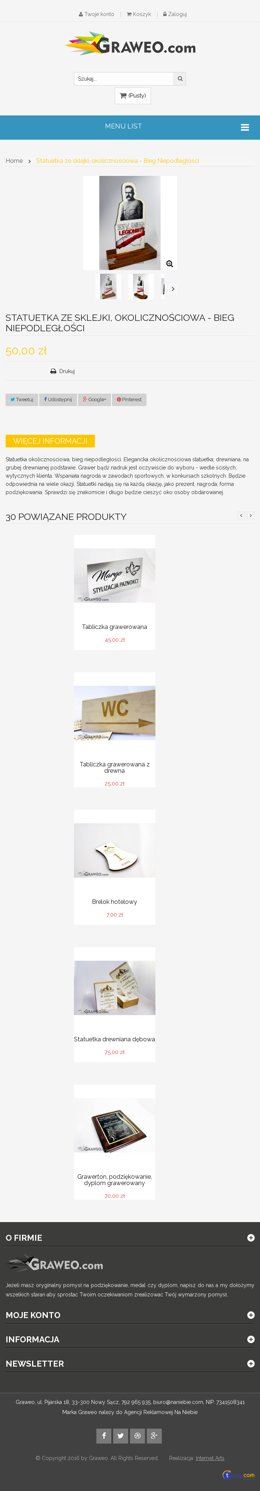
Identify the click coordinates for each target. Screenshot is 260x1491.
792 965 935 (136, 1402)
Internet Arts (210, 1458)
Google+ (94, 399)
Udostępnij (58, 399)
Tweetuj (21, 399)
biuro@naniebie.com (178, 1402)
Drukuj (67, 371)
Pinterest (129, 399)
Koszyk (142, 14)
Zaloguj (177, 14)
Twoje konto (99, 14)
